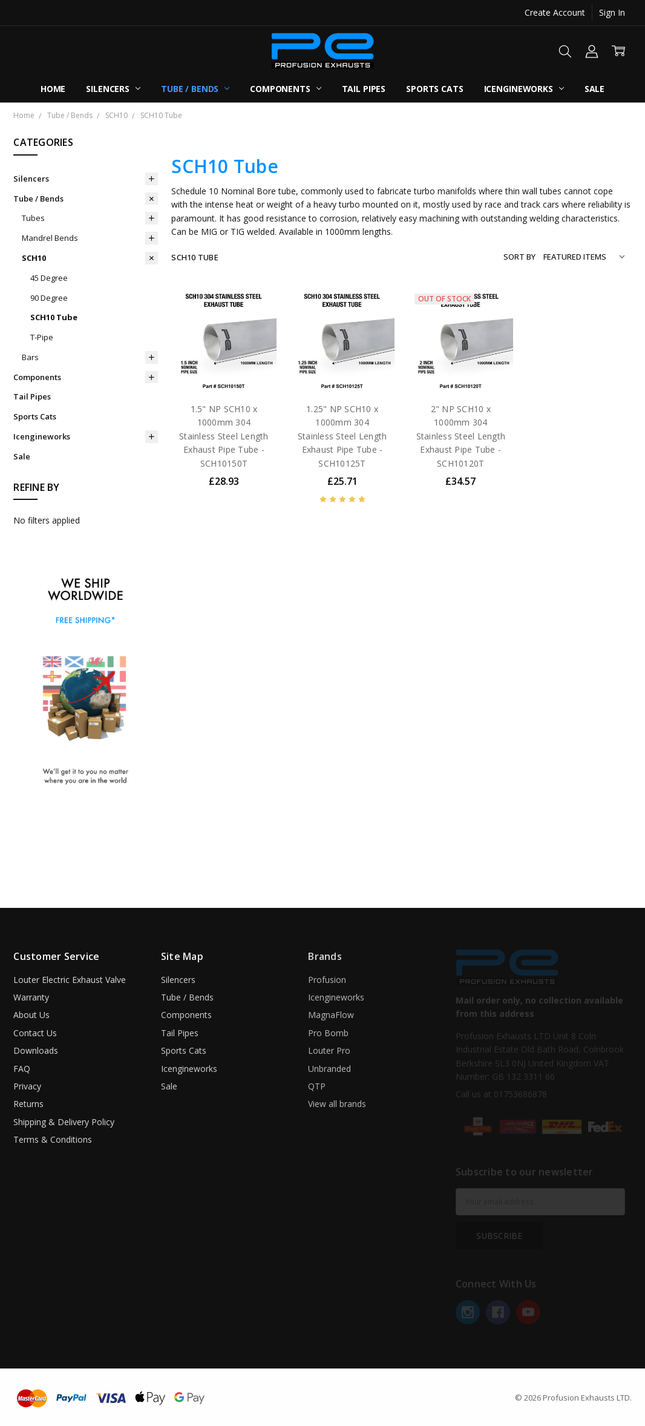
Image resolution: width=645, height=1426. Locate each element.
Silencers (113, 88)
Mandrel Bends (50, 237)
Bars (30, 357)
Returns (28, 1103)
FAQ (21, 1068)
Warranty (31, 997)
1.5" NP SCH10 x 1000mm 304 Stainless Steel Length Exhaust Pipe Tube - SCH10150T (224, 436)
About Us (31, 1014)
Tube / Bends (195, 88)
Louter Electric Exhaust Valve (69, 979)
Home (53, 88)
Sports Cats (434, 88)
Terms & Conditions (52, 1139)
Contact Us (35, 1033)
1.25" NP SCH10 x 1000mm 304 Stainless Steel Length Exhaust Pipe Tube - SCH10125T (342, 436)
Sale (594, 88)
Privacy (27, 1086)
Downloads (35, 1050)
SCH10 (34, 257)
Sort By (519, 256)
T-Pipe (41, 337)
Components (285, 88)
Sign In (612, 12)
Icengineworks (524, 88)
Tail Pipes (364, 88)
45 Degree (49, 277)
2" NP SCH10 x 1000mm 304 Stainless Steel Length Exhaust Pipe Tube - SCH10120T (461, 436)
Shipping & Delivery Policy (63, 1122)
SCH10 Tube (53, 317)
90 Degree (49, 297)
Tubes (33, 217)
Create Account (555, 12)
